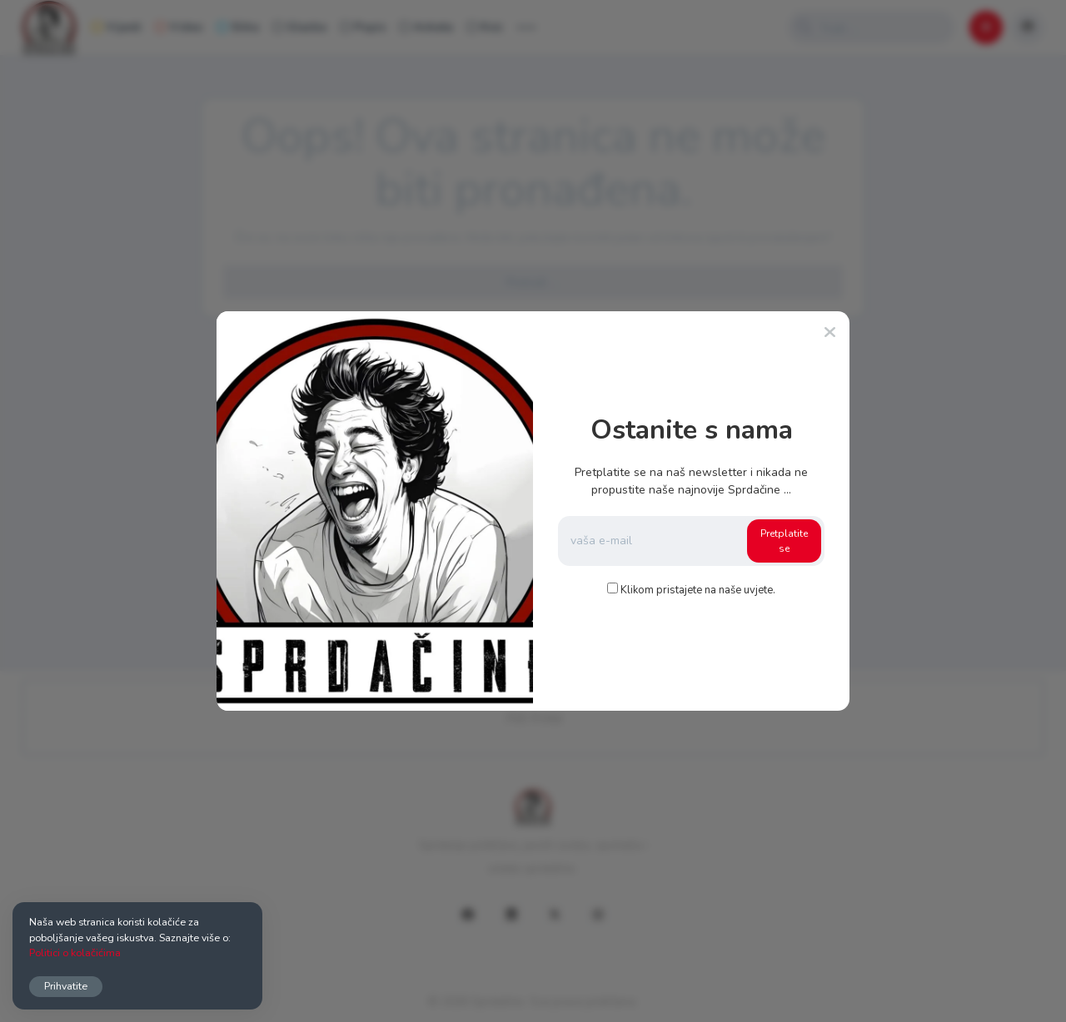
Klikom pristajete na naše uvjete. (697, 590)
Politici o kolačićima (75, 952)
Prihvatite (65, 986)
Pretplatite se (784, 541)
